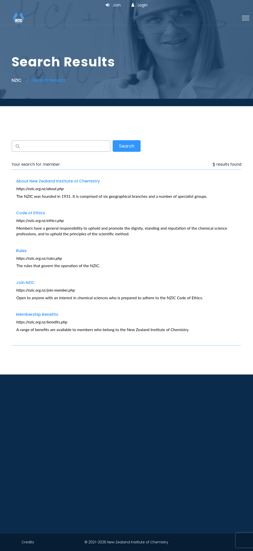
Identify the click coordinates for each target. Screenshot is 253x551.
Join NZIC (25, 283)
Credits (27, 542)
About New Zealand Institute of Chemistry (58, 181)
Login (139, 5)
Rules (21, 251)
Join (113, 5)
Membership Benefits (37, 314)
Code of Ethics (30, 213)
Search (126, 146)
